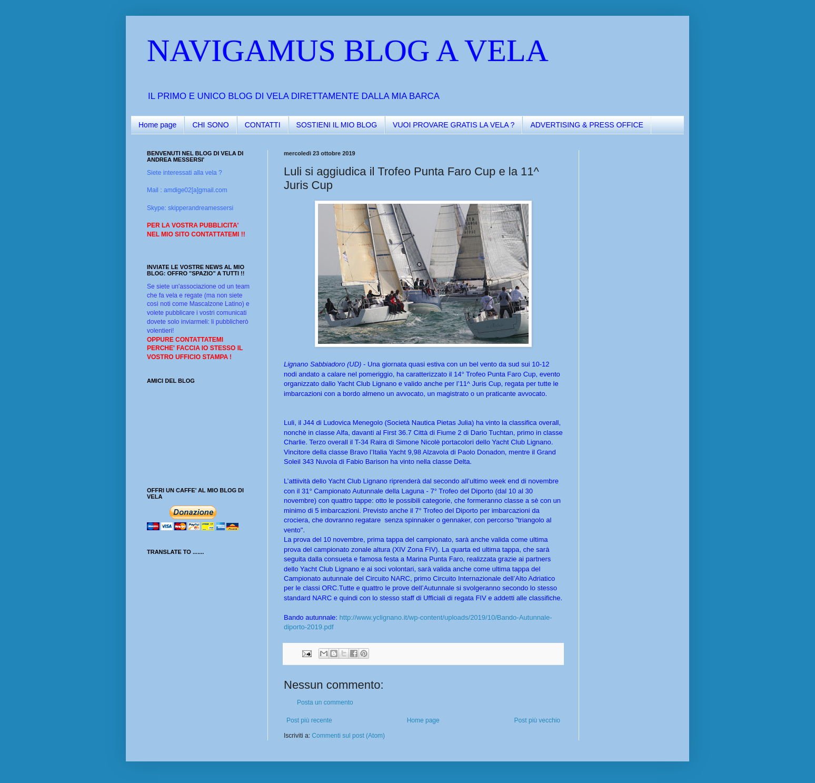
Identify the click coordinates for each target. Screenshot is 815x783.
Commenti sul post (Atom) (348, 735)
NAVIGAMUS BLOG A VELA (348, 50)
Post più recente (309, 720)
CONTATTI (263, 125)
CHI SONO (210, 125)
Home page (157, 125)
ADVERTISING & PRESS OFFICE (586, 125)
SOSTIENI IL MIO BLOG (336, 125)
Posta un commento (325, 702)
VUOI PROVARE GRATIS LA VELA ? (453, 125)
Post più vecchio (537, 720)
